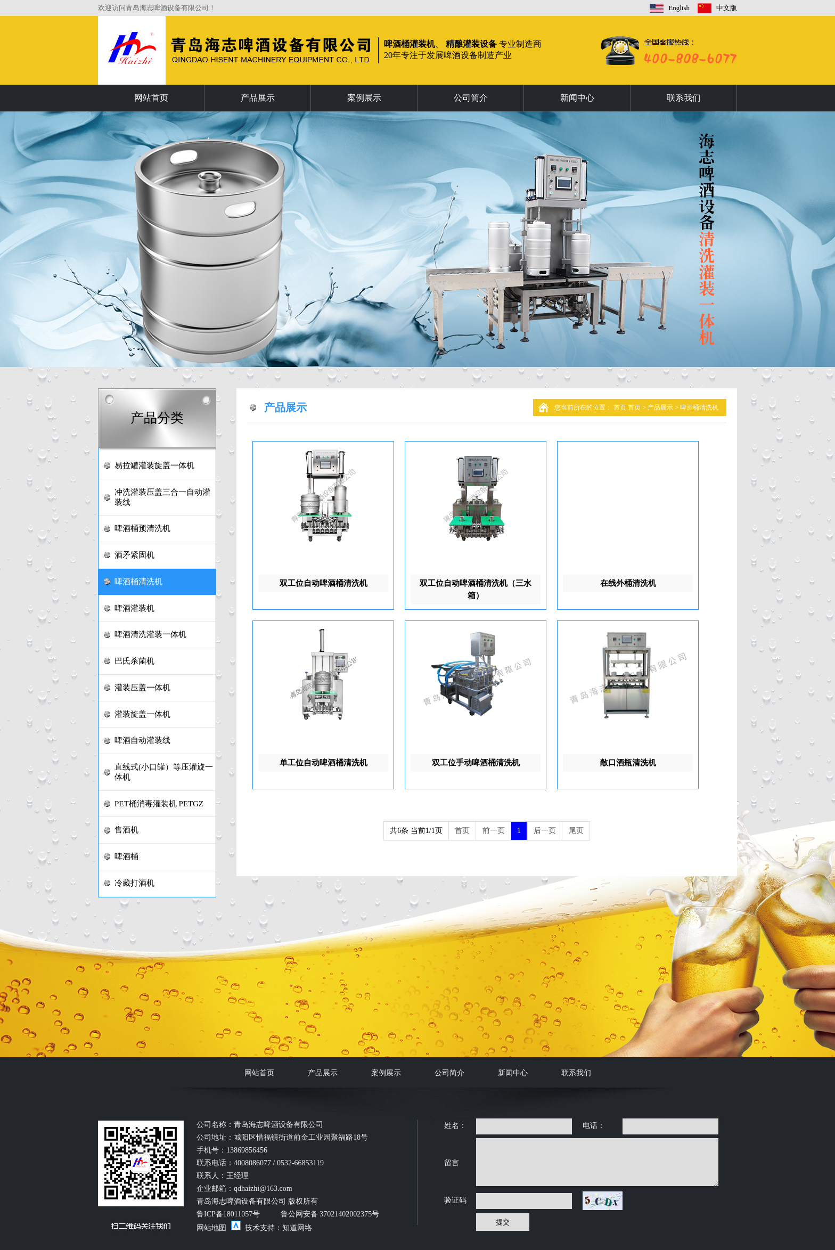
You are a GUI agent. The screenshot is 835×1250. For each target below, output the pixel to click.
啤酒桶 (126, 856)
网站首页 (151, 97)
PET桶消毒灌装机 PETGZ (158, 803)
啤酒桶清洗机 (138, 581)
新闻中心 (577, 97)
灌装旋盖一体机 (142, 714)
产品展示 (258, 97)
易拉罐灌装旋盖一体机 (154, 465)
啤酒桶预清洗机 (142, 528)
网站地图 (211, 1228)
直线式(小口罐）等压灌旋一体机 (163, 772)
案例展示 (364, 97)
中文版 (726, 8)
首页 (620, 407)
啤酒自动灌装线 (142, 740)
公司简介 (471, 97)
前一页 (493, 831)
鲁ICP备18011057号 (228, 1214)
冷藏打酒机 (134, 883)
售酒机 (126, 830)
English (679, 8)
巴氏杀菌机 (134, 661)
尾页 (576, 831)
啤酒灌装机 (134, 608)
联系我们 (684, 97)
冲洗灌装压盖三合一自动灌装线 (162, 497)
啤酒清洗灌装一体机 (150, 634)
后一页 (545, 831)
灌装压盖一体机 (142, 687)
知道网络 (297, 1228)
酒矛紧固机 (134, 555)
